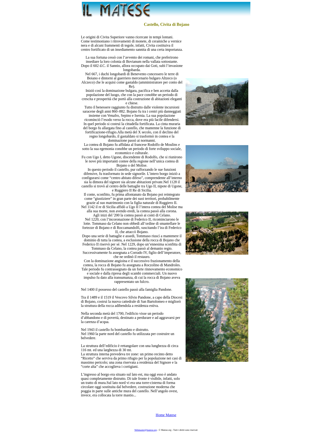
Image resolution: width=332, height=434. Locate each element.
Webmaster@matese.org (145, 430)
